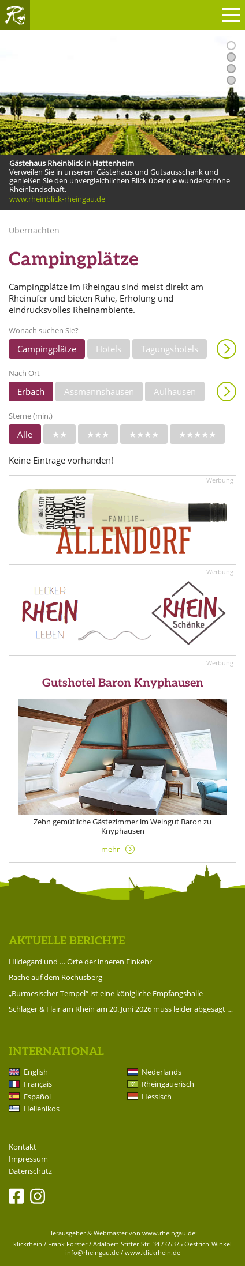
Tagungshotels (169, 349)
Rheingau (15, 15)
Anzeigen (226, 349)
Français (38, 1084)
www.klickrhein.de (152, 1252)
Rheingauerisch (168, 1084)
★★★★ (144, 434)
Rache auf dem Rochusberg (55, 977)
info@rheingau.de (92, 1252)
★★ (59, 434)
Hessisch (157, 1096)
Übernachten (34, 230)
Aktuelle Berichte (67, 941)
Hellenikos (42, 1108)
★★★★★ (197, 434)
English (36, 1072)
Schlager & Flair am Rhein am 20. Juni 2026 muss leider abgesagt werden (122, 1009)
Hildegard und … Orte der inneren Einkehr (80, 961)
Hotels (108, 349)
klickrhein (27, 1243)
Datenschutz (30, 1171)
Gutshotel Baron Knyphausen (122, 683)
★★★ (98, 434)
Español (37, 1096)
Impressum (28, 1159)
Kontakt (22, 1147)
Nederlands (161, 1072)
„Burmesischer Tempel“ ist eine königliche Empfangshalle (106, 993)
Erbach (30, 391)
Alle (24, 434)
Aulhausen (175, 391)
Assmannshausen (99, 391)
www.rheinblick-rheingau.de (57, 199)
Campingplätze (46, 349)
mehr (110, 849)
